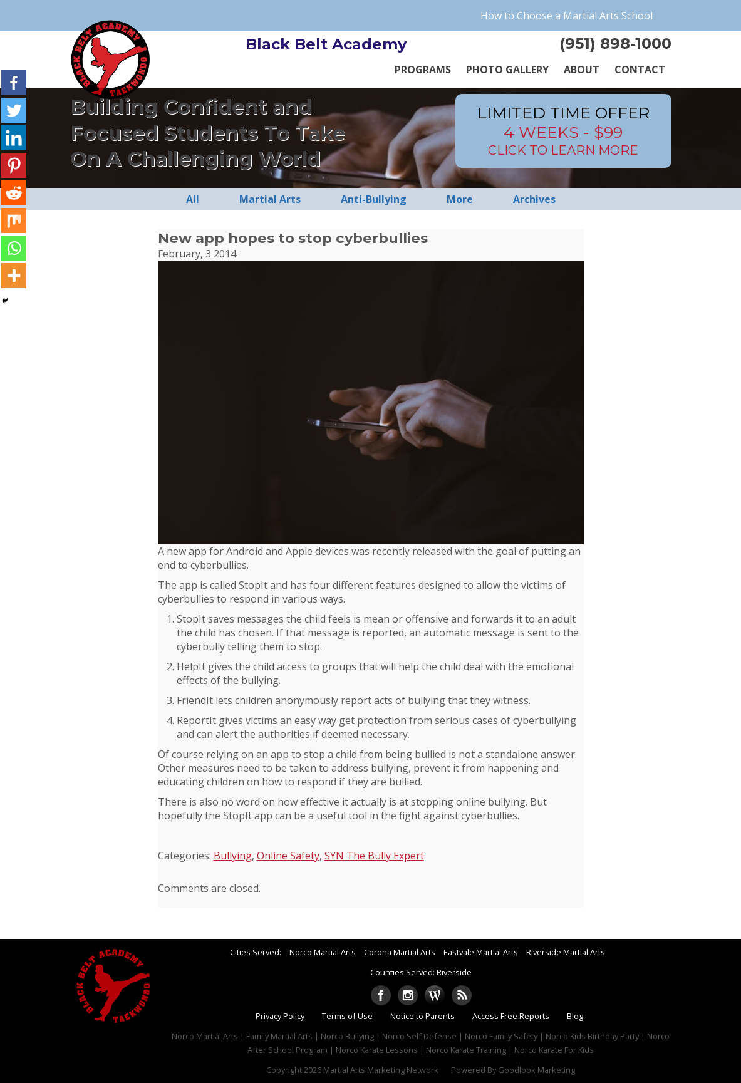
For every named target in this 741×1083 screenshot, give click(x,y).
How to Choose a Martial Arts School (566, 16)
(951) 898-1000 (615, 43)
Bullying (233, 856)
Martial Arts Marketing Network (380, 1069)
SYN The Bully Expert (374, 856)
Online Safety (288, 856)
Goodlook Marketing (536, 1069)
